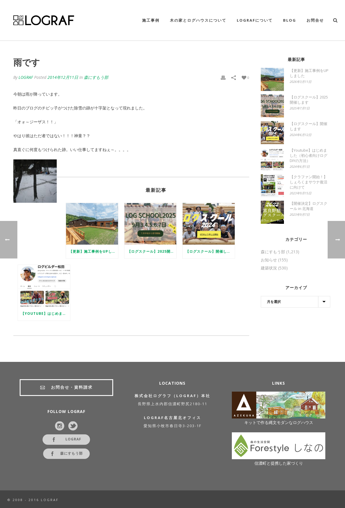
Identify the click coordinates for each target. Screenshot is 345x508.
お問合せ (315, 20)
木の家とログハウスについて (198, 20)
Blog (289, 20)
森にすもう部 (96, 77)
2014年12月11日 (62, 77)
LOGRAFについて (255, 20)
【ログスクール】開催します (210, 251)
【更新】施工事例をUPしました (93, 251)
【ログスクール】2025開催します (152, 251)
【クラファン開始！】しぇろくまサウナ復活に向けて (308, 182)
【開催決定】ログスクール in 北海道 (308, 206)
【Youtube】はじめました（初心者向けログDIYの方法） (45, 313)
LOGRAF (26, 77)
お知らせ (269, 260)
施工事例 (150, 20)
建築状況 (269, 268)
